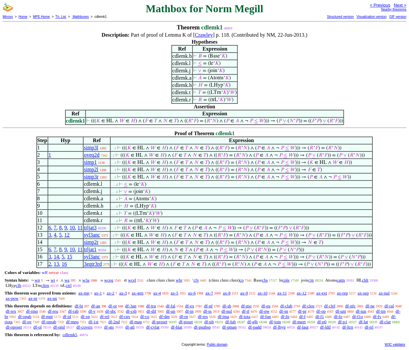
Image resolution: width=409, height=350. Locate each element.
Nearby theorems (393, 9)
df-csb (131, 311)
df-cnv (124, 316)
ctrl (68, 285)
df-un (170, 311)
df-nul (227, 311)
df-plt (209, 321)
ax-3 (123, 293)
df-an (95, 305)
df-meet (299, 321)
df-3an (130, 305)
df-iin (381, 311)
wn (37, 280)
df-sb (226, 305)
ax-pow (12, 298)
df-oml (59, 327)
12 (67, 235)
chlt (365, 280)
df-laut (303, 327)
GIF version (397, 17)
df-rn (184, 316)
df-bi (79, 305)
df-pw (264, 311)
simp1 (90, 162)
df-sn (283, 311)
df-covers (84, 327)
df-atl (129, 327)
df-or (112, 305)
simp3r (91, 176)
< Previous (380, 5)
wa (66, 280)
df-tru (151, 305)
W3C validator (395, 344)
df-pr (302, 311)
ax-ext (321, 293)
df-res (203, 316)
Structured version (340, 17)
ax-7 (209, 293)
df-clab (286, 305)
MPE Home (41, 17)
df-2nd (114, 321)
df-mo (246, 305)
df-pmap (229, 327)
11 (80, 227)
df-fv (377, 316)
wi (53, 280)
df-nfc (350, 305)
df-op (320, 311)
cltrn (45, 285)
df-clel (329, 305)
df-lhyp (279, 327)
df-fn (285, 316)
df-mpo (72, 321)
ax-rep (342, 293)
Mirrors (8, 17)
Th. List (60, 17)
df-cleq (308, 305)
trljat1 (90, 249)
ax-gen (137, 293)
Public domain (217, 344)
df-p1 (342, 321)
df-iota (245, 316)
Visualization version (372, 17)
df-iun (361, 311)
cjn (311, 280)
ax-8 (226, 293)
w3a (85, 280)
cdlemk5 (69, 334)
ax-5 (174, 293)
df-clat (385, 321)
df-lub (230, 321)
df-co (144, 316)
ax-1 (98, 293)
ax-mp (84, 293)
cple (286, 280)
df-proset (159, 321)
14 (56, 256)
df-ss (207, 311)
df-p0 (321, 321)
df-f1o (357, 316)
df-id (67, 316)
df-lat (363, 321)
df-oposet (14, 327)
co (242, 280)
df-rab (73, 311)
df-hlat (177, 327)
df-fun (265, 316)
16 (64, 264)
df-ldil (325, 327)
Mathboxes (80, 17)
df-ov (27, 321)
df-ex (189, 305)
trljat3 (90, 227)
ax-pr (32, 298)
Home (22, 17)
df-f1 (319, 316)
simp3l (91, 147)
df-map (136, 321)
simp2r (91, 242)
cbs (265, 280)
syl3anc (92, 235)
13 (56, 264)
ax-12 (302, 293)
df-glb (252, 321)
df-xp (85, 316)
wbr (179, 280)
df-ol (37, 327)
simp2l (91, 169)
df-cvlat (152, 327)
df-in (189, 311)
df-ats (109, 327)
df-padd (254, 327)
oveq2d (91, 155)
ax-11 (282, 293)
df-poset (186, 321)
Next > (400, 5)
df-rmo (32, 311)
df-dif (151, 311)
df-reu (53, 311)
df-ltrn (347, 327)
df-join (275, 321)
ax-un (52, 298)
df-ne (369, 305)
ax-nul (384, 293)
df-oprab (49, 321)
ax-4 (157, 293)
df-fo (338, 316)
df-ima (223, 316)
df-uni (340, 311)
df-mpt (47, 316)
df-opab (24, 316)
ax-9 (244, 293)
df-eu (265, 305)
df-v (92, 311)
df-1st (93, 321)
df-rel (105, 316)
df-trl (369, 327)
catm (341, 280)
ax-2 (110, 293)
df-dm (164, 316)
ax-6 (192, 293)
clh (18, 285)
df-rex (11, 311)
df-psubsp (202, 327)
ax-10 (263, 293)
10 (72, 227)
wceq (108, 280)
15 (69, 256)
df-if (245, 311)
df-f (302, 316)
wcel (132, 280)
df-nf (208, 305)
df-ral (389, 305)
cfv (196, 280)
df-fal (170, 305)
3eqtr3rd (93, 264)
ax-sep (363, 293)
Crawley (204, 35)
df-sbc (110, 311)
